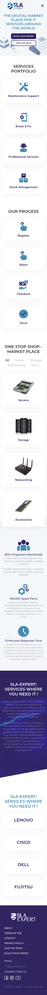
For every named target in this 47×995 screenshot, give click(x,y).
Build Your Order (24, 36)
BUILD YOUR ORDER (16, 953)
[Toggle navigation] (42, 6)
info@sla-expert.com (15, 966)
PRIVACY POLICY (14, 943)
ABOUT (8, 928)
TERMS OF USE (13, 933)
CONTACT (9, 938)
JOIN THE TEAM (13, 948)
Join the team (23, 43)
